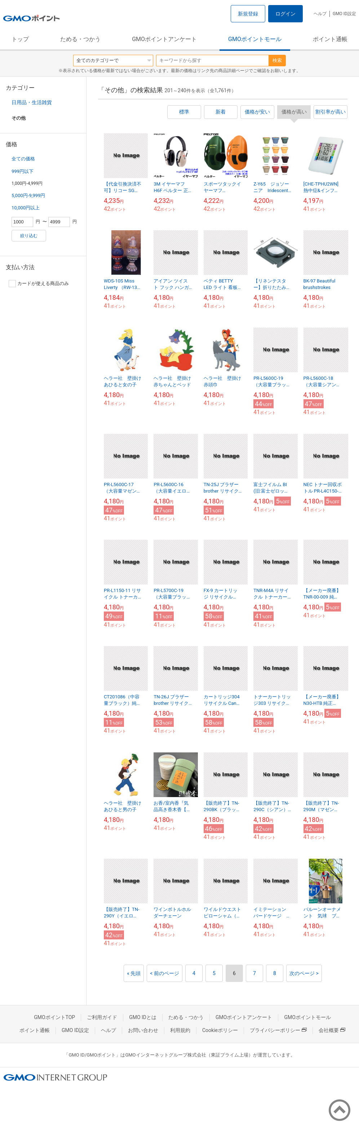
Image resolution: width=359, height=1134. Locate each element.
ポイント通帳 (330, 39)
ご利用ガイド (102, 1017)
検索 (277, 60)
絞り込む (28, 235)
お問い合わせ (143, 1030)
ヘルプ (320, 13)
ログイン (285, 14)
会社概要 (332, 1030)
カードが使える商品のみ (39, 283)
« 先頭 (134, 973)
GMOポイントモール (255, 39)
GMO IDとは (142, 1017)
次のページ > (304, 973)
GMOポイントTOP (54, 1017)
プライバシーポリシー (278, 1030)
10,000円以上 (26, 207)
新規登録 (248, 14)
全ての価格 (23, 158)
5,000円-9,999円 (28, 195)
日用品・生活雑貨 (32, 102)
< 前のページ (164, 973)
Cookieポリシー (220, 1030)
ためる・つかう (80, 39)
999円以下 (23, 171)
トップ (20, 39)
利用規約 (180, 1030)
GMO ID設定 (344, 13)
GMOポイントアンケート (164, 39)
